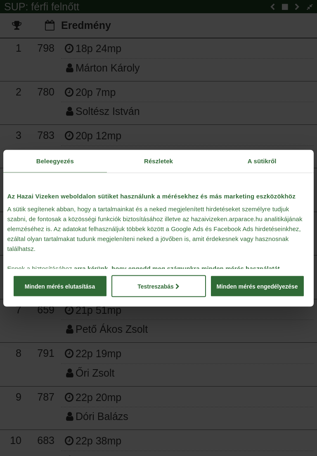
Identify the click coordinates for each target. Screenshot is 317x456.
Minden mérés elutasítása (60, 286)
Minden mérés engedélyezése (257, 286)
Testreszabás (158, 286)
